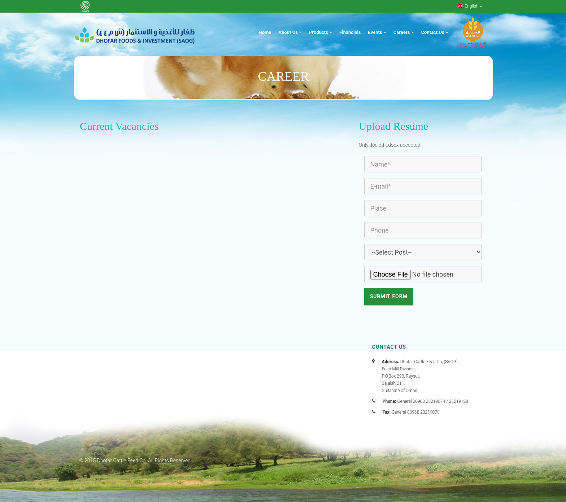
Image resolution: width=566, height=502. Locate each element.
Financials (350, 32)
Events (377, 32)
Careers (403, 32)
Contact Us (434, 32)
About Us (290, 32)
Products (320, 32)
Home (265, 32)
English (470, 6)
